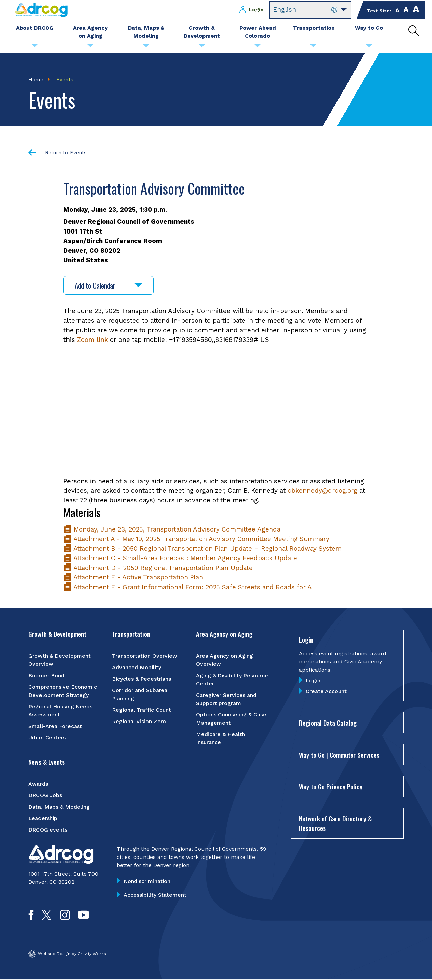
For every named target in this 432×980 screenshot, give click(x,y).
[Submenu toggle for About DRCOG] (35, 47)
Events (64, 80)
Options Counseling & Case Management (231, 718)
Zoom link (92, 340)
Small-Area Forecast (55, 726)
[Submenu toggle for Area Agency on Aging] (90, 47)
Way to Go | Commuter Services (339, 754)
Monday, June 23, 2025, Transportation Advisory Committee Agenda (171, 529)
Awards (38, 784)
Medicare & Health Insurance (220, 738)
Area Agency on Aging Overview (224, 660)
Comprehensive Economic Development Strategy (62, 691)
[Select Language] (310, 10)
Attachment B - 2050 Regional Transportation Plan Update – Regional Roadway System (202, 548)
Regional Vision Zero (139, 721)
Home (35, 80)
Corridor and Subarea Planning (139, 694)
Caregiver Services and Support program (226, 699)
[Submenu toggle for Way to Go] (369, 47)
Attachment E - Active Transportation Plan (133, 577)
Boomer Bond (46, 675)
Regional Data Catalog (328, 723)
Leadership (42, 818)
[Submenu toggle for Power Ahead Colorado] (257, 47)
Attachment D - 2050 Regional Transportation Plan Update (158, 568)
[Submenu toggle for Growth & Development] (202, 47)
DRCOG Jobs (45, 795)
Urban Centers (47, 737)
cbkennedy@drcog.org (322, 491)
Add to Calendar (108, 285)
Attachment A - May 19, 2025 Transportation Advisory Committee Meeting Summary (196, 539)
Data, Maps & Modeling (59, 807)
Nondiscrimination (147, 881)
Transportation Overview (144, 656)
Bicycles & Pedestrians (141, 679)
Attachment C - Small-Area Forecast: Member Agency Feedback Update (180, 558)
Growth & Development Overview (59, 660)
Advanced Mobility (136, 667)
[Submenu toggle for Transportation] (313, 47)
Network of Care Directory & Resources (335, 823)
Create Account (326, 691)
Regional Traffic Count (141, 710)
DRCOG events (48, 829)
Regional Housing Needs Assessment (60, 710)
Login (256, 9)
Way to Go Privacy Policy (330, 786)
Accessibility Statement (155, 895)
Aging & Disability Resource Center (232, 679)
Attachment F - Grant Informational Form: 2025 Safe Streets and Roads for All (189, 587)
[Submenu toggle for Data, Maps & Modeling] (146, 47)
